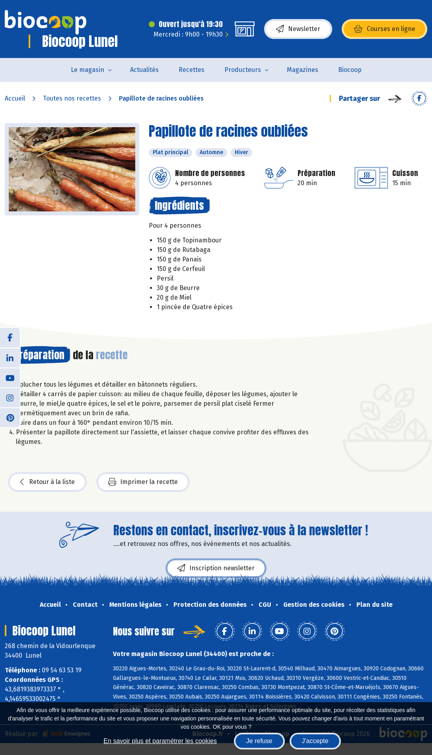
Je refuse (259, 741)
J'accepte (315, 741)
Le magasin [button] (87, 70)
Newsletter (298, 29)
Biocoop (350, 70)
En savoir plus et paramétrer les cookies (160, 741)
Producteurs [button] (242, 70)
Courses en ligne (384, 29)
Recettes (191, 70)
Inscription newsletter (216, 568)
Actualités (144, 70)
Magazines (302, 70)
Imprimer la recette (143, 482)
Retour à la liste (47, 482)
